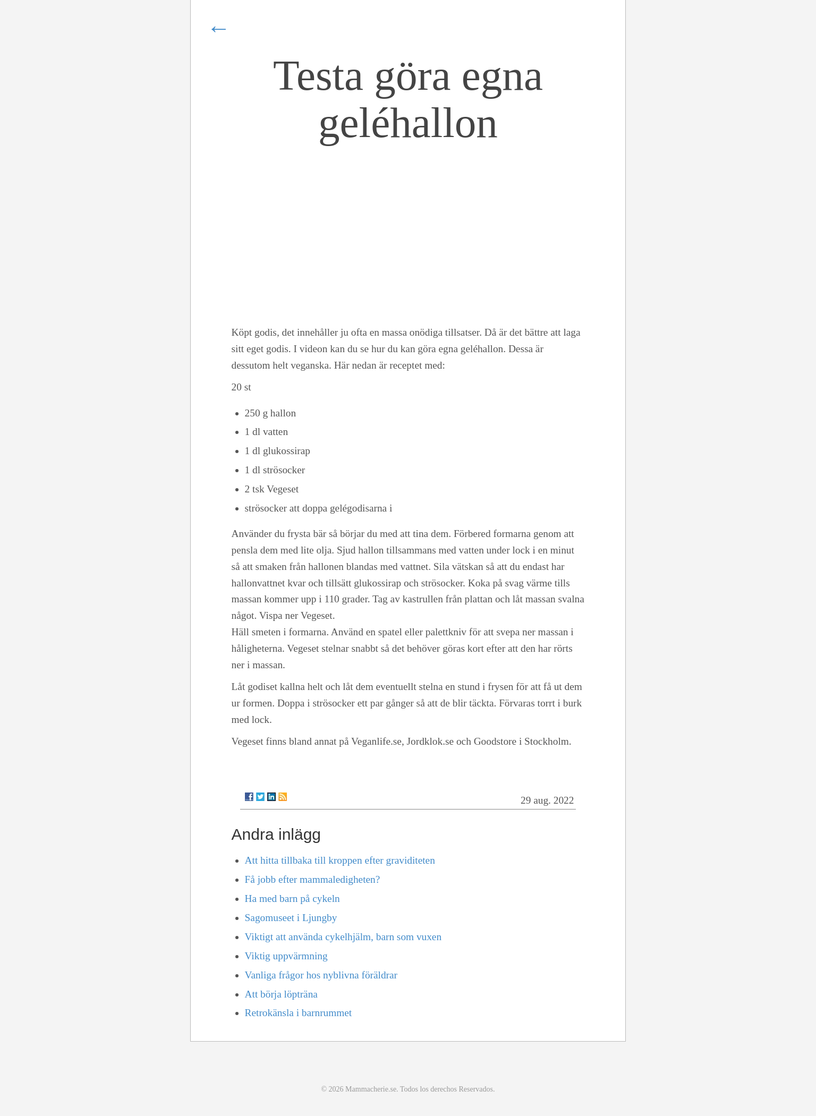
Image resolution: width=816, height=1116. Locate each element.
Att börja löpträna (281, 994)
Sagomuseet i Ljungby (291, 917)
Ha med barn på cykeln (292, 898)
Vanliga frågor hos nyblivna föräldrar (321, 975)
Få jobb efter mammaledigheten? (312, 879)
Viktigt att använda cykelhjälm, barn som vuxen (343, 936)
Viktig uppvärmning (286, 955)
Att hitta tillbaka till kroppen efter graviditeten (340, 860)
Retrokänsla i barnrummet (298, 1012)
